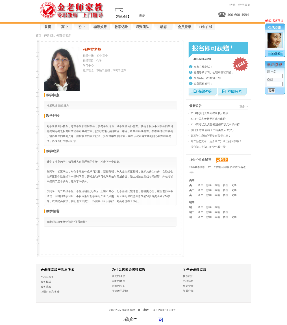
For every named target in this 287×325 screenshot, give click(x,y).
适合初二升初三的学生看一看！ (209, 146)
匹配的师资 (118, 281)
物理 (225, 185)
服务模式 (46, 282)
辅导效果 (100, 27)
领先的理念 (118, 276)
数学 (209, 185)
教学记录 (121, 27)
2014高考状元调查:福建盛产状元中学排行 (215, 124)
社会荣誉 (188, 286)
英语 (217, 185)
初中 (81, 27)
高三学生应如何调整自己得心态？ (211, 135)
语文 (200, 185)
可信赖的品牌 (120, 290)
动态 (163, 27)
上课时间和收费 (50, 291)
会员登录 (184, 27)
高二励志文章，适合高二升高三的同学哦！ (216, 141)
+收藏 (231, 5)
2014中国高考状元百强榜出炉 (208, 118)
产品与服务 (47, 277)
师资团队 (142, 27)
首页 (47, 27)
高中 (64, 27)
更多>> (243, 106)
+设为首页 (244, 5)
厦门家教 (143, 310)
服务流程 (46, 286)
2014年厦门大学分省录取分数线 (209, 113)
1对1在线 (205, 27)
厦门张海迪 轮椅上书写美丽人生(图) (212, 130)
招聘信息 (188, 281)
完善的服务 (118, 286)
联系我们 (188, 276)
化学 (234, 185)
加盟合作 (188, 290)
